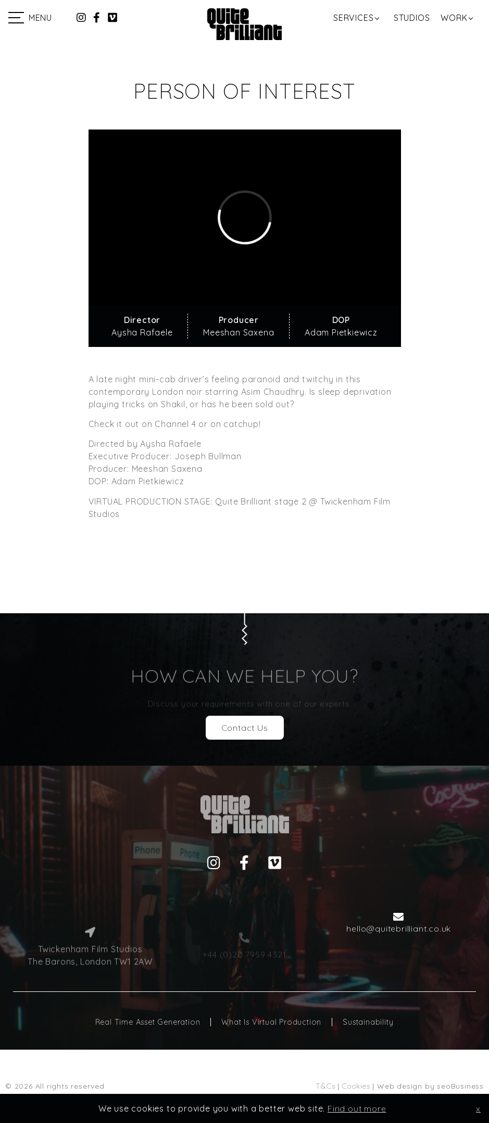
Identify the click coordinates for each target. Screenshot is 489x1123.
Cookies (356, 1086)
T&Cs (325, 1086)
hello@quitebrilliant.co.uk (398, 928)
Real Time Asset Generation (147, 1022)
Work (454, 17)
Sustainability (368, 1022)
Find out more (357, 1108)
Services (353, 17)
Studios (412, 17)
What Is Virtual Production (271, 1022)
